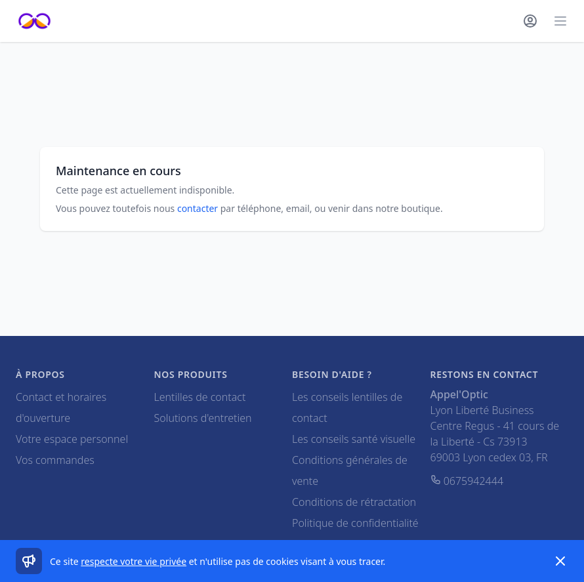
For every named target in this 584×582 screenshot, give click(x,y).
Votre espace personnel (72, 439)
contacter (197, 208)
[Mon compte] (530, 21)
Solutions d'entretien (203, 418)
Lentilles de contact (200, 397)
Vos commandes (55, 460)
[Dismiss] (560, 561)
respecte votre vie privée (133, 561)
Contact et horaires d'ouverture (61, 407)
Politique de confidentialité (355, 523)
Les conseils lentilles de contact (347, 407)
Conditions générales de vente (349, 470)
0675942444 (467, 481)
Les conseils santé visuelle (353, 439)
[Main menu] (560, 21)
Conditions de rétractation (354, 502)
